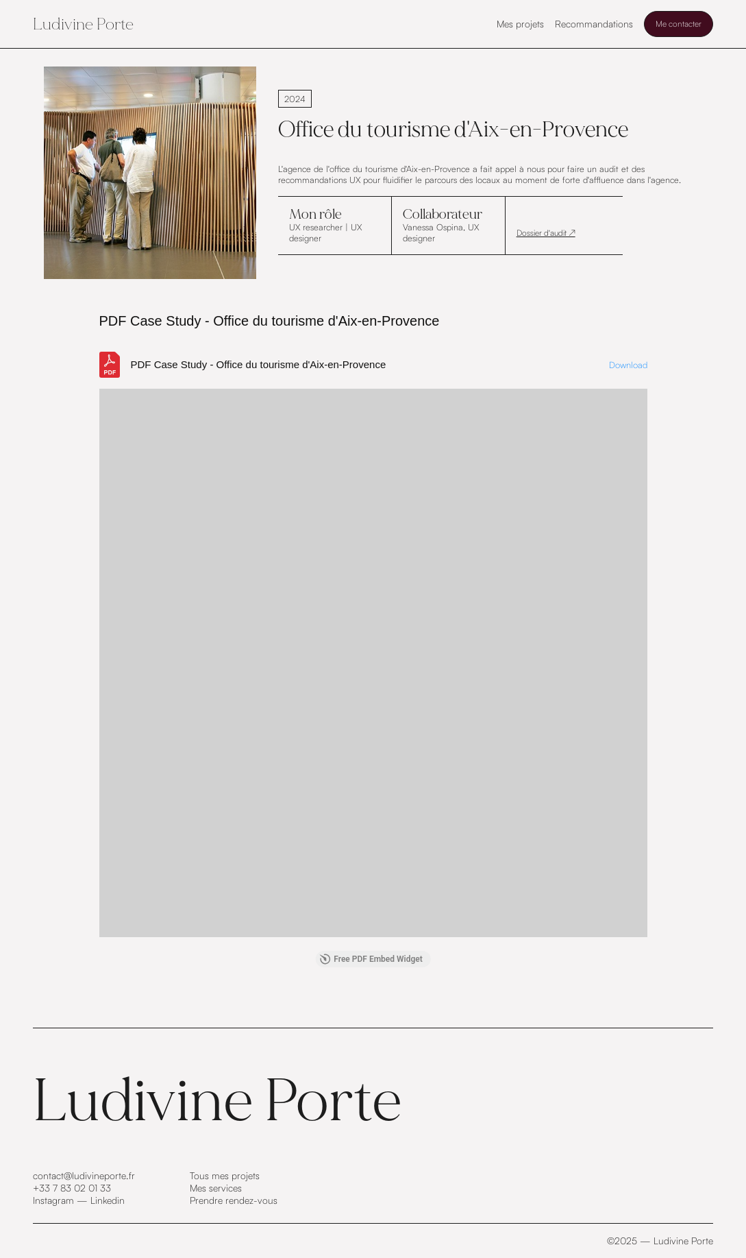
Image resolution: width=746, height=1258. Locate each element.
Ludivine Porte (83, 24)
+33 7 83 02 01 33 (72, 1188)
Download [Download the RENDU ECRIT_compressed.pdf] (628, 364)
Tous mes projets (225, 1175)
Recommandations (594, 23)
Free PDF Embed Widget (371, 959)
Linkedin (107, 1200)
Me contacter (678, 24)
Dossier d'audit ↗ (546, 233)
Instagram (53, 1200)
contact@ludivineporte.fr (84, 1175)
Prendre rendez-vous (233, 1200)
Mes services (216, 1188)
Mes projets (520, 23)
